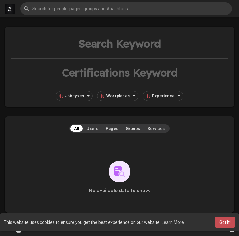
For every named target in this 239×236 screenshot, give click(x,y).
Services (156, 128)
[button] (126, 8)
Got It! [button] (225, 222)
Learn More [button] (173, 222)
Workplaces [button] (117, 95)
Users (92, 128)
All (76, 128)
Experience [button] (163, 95)
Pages (112, 128)
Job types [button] (74, 95)
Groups (133, 128)
